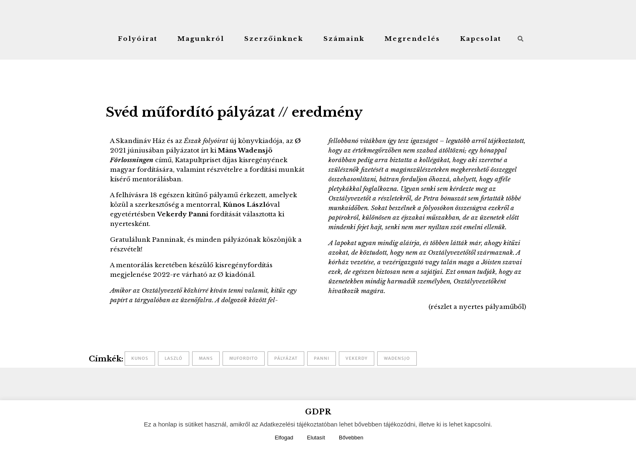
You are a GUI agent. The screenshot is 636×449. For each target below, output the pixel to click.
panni (321, 358)
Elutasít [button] (316, 437)
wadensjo (397, 358)
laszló (174, 358)
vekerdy (357, 358)
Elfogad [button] (284, 437)
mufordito (243, 358)
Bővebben (351, 437)
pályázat (286, 358)
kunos (139, 358)
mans (206, 358)
